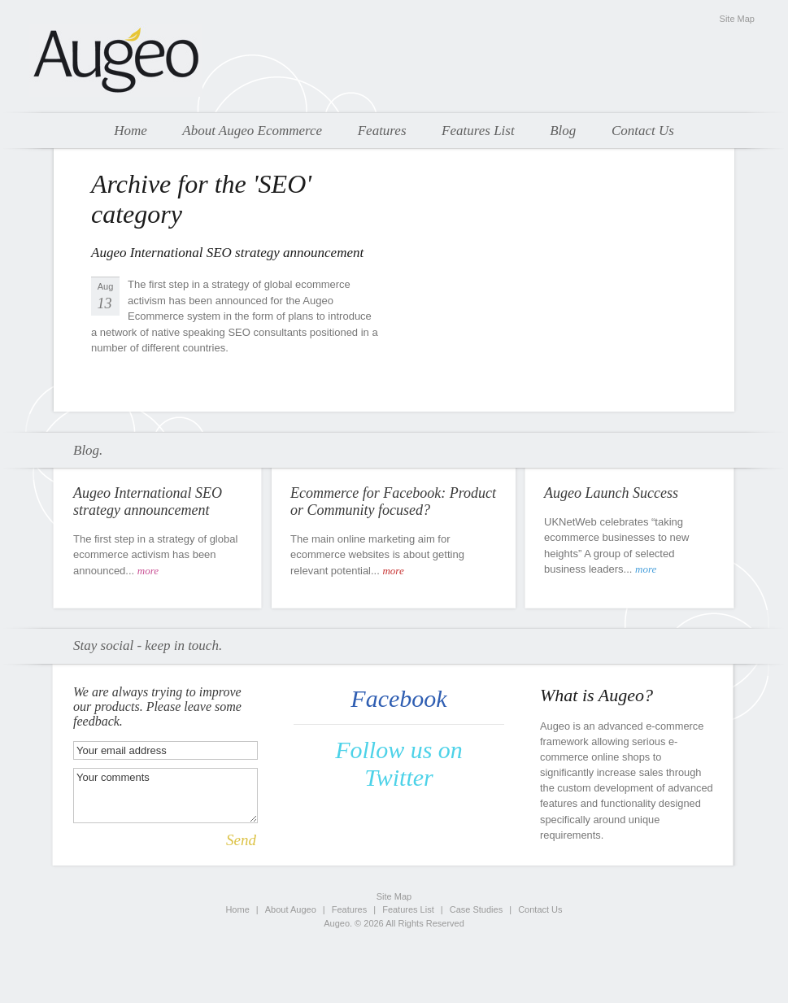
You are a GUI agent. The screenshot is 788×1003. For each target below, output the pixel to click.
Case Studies (476, 909)
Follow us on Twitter (399, 763)
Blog (563, 130)
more (148, 571)
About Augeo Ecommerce (252, 130)
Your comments (165, 795)
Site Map (737, 19)
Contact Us (643, 130)
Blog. (87, 450)
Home (130, 130)
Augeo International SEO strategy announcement (227, 252)
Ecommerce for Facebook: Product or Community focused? (393, 501)
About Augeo (290, 909)
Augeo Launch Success (611, 493)
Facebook (398, 698)
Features (382, 130)
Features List (478, 130)
